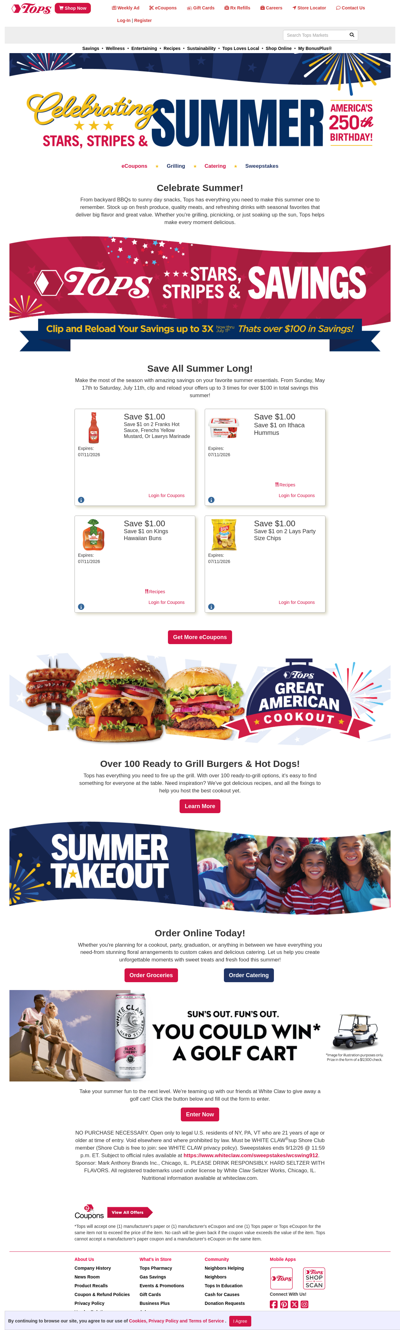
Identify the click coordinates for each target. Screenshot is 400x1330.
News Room (87, 1276)
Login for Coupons (167, 495)
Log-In (124, 20)
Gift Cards (150, 1294)
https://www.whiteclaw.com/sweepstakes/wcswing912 (251, 1155)
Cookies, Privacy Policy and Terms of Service (177, 1320)
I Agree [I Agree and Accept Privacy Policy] (240, 1321)
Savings (90, 48)
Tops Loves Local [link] (240, 48)
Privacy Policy (89, 1303)
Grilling (176, 166)
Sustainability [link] (201, 48)
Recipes (285, 484)
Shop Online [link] (279, 48)
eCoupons (135, 166)
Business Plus (155, 1303)
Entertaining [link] (144, 48)
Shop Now (72, 8)
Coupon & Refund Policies (102, 1294)
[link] (200, 637)
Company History (93, 1268)
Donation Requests (225, 1303)
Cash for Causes (222, 1294)
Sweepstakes (261, 166)
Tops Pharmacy (156, 1268)
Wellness (115, 48)
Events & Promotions (162, 1285)
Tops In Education (223, 1285)
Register (143, 20)
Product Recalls (91, 1285)
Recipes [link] (172, 48)
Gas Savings (153, 1276)
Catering (215, 166)
